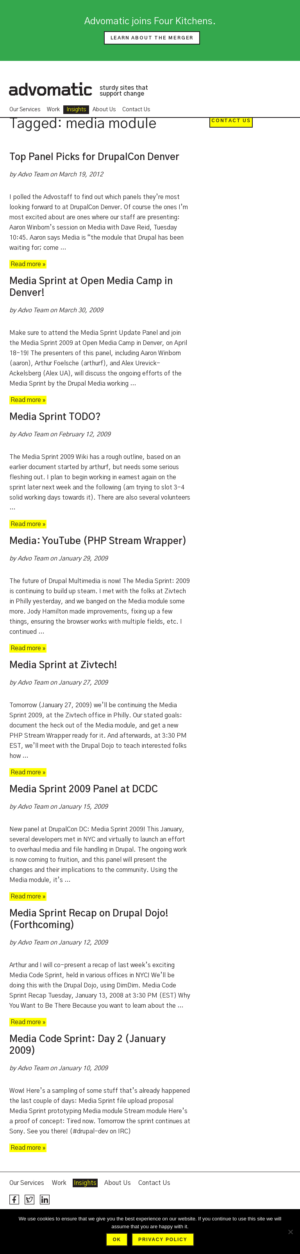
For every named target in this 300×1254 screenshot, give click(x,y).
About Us (104, 109)
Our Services (24, 109)
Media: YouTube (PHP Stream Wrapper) (98, 541)
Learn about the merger (152, 38)
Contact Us (136, 109)
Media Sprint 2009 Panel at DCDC (83, 789)
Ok (116, 1239)
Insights (76, 109)
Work (53, 109)
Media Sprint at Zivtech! (63, 665)
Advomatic (50, 89)
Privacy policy (162, 1239)
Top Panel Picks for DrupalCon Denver (94, 157)
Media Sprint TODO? (55, 417)
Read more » (28, 264)
